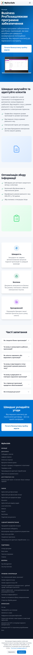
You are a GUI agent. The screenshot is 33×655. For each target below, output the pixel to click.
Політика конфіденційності (9, 594)
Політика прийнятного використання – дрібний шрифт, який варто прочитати (15, 586)
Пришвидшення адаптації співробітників (13, 471)
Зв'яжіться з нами (6, 613)
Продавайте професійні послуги (11, 526)
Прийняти (21, 652)
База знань (4, 551)
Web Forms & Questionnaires (9, 474)
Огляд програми (6, 548)
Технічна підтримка (7, 554)
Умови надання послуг (8, 580)
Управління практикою (8, 537)
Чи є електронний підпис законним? (12, 577)
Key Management (6, 564)
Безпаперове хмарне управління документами (15, 531)
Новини (3, 557)
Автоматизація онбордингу (9, 528)
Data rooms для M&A (7, 534)
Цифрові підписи (6, 457)
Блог (2, 630)
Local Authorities (6, 506)
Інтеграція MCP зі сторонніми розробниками (14, 627)
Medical (3, 509)
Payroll (3, 511)
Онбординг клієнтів (7, 454)
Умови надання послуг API (9, 583)
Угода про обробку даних (9, 600)
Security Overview (6, 566)
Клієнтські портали (7, 460)
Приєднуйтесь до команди (9, 610)
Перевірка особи (6, 468)
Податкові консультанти (8, 517)
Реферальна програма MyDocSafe (11, 615)
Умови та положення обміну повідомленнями (15, 597)
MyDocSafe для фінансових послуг (11, 495)
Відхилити (11, 652)
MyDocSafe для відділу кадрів (10, 503)
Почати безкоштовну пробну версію (15, 48)
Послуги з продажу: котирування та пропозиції (15, 465)
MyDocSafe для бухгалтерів (9, 492)
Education (4, 500)
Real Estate (4, 514)
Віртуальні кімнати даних (9, 462)
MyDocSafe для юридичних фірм (11, 497)
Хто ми (3, 607)
